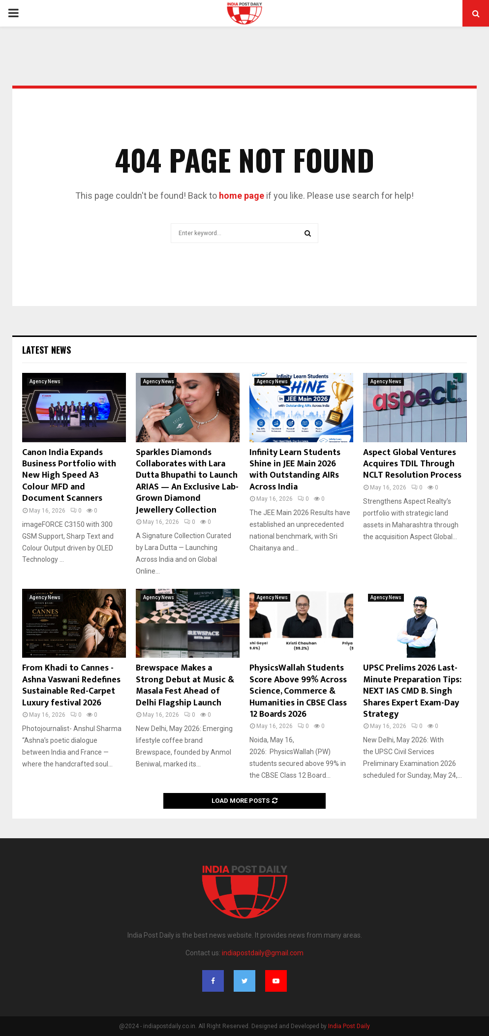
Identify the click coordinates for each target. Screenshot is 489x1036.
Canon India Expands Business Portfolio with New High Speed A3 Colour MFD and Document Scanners (69, 475)
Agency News (45, 381)
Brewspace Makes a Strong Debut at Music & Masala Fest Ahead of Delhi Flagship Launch (185, 685)
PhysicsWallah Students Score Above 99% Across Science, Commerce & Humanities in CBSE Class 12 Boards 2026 (298, 691)
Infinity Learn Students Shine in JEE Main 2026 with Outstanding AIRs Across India (294, 469)
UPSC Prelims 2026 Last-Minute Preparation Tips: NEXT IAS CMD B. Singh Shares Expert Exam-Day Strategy (412, 691)
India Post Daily (349, 1026)
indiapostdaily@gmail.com (263, 953)
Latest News (46, 349)
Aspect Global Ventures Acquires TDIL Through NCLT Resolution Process (412, 464)
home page (241, 195)
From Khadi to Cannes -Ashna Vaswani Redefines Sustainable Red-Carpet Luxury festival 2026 (71, 685)
